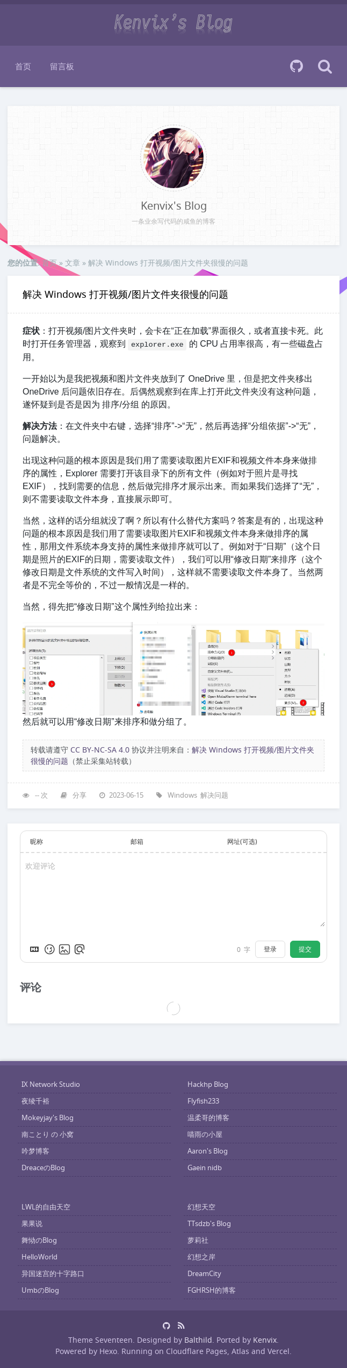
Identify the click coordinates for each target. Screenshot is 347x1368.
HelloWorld (39, 1257)
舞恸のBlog (39, 1240)
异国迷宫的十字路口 (52, 1273)
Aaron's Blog (207, 1151)
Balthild (198, 1340)
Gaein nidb (204, 1167)
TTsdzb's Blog (209, 1223)
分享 (79, 795)
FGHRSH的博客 (211, 1290)
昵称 (36, 841)
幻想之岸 (201, 1257)
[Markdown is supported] (34, 949)
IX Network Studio (50, 1084)
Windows (182, 795)
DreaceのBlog (43, 1167)
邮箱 (137, 841)
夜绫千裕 (35, 1101)
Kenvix (265, 1340)
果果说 (31, 1223)
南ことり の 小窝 (47, 1134)
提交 (305, 949)
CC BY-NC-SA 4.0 (99, 749)
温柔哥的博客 (208, 1117)
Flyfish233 (203, 1101)
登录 (270, 949)
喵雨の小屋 (204, 1134)
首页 (23, 66)
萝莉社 (197, 1240)
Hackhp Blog (207, 1084)
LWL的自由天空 (45, 1207)
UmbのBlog (40, 1290)
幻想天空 (201, 1207)
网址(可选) (242, 841)
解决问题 (214, 795)
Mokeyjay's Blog (47, 1117)
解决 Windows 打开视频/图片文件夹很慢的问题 (125, 294)
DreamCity (204, 1273)
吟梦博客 (35, 1151)
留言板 (62, 66)
